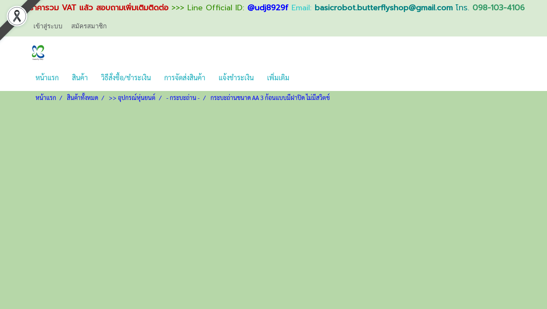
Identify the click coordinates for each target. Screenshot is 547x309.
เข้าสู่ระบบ (48, 26)
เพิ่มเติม (278, 77)
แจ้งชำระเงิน (236, 77)
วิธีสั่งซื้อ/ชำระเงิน (126, 77)
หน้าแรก (47, 77)
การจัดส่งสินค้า (184, 77)
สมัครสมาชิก (89, 26)
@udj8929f (268, 8)
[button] (303, 77)
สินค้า (80, 77)
